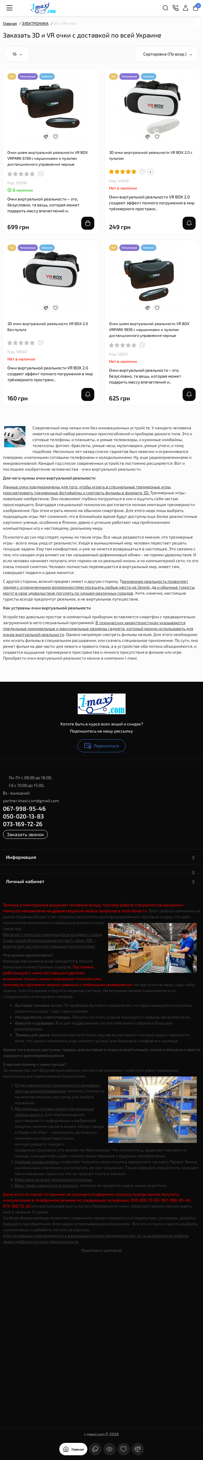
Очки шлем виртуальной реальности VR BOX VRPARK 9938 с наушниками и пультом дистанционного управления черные (149, 329)
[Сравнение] (137, 1449)
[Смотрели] (109, 1449)
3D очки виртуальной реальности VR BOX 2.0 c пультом (150, 155)
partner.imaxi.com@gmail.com (31, 800)
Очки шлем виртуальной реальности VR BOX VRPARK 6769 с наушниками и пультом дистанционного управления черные (47, 158)
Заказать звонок (25, 834)
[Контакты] (175, 8)
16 (17, 53)
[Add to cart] (87, 223)
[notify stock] (189, 223)
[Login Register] (185, 8)
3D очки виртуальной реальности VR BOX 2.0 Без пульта (47, 326)
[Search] (165, 8)
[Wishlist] (55, 136)
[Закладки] (123, 1449)
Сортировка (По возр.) (167, 53)
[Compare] (46, 136)
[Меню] (9, 7)
